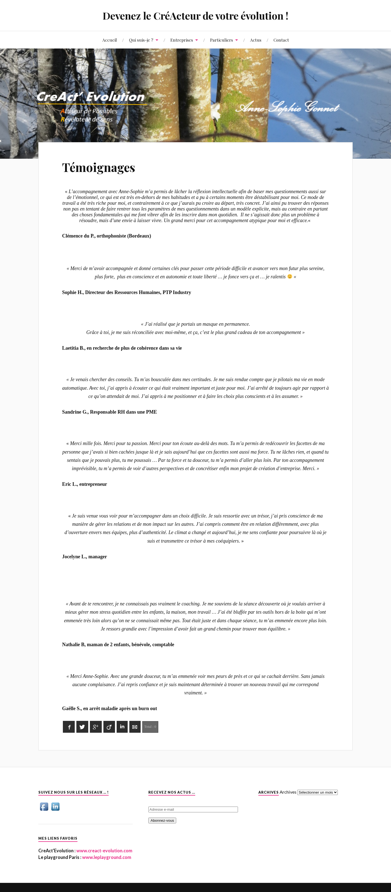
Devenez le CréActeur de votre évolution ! (195, 15)
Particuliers (221, 40)
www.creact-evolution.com (104, 850)
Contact (281, 40)
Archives (288, 791)
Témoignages (99, 167)
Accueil (109, 40)
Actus (255, 40)
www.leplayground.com (106, 857)
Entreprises (181, 40)
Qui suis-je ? (141, 40)
